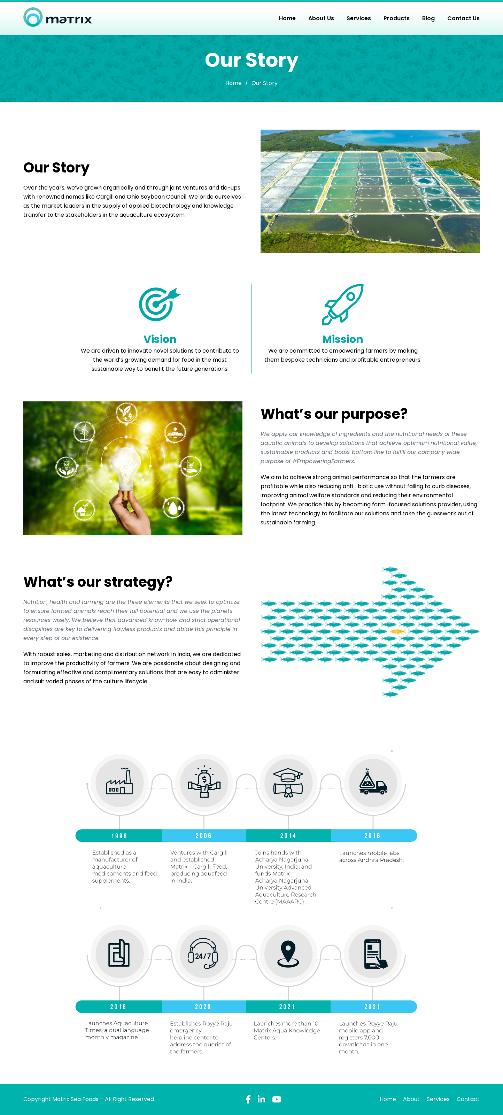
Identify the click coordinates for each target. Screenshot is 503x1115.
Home (287, 18)
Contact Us (463, 18)
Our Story (265, 83)
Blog (428, 18)
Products (397, 18)
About (411, 1099)
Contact (468, 1099)
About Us (321, 18)
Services (359, 18)
